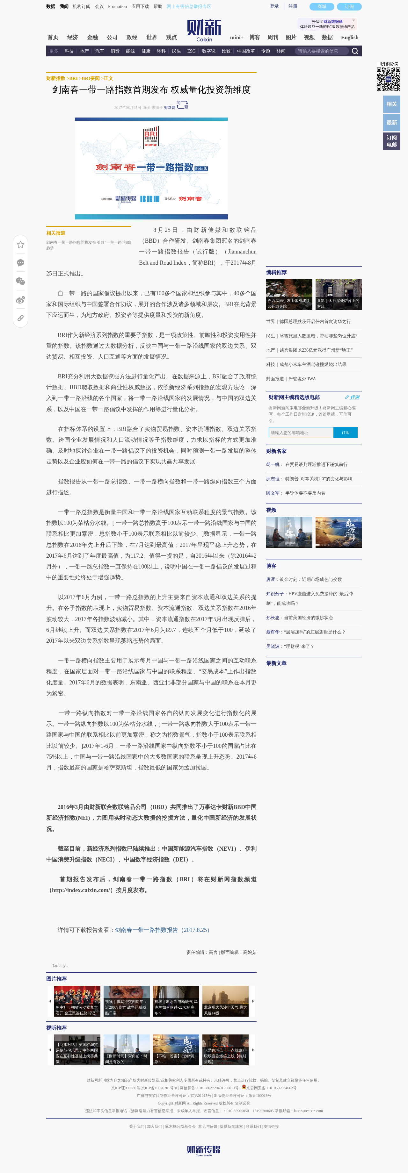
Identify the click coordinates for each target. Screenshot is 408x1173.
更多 (53, 51)
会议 (99, 6)
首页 (52, 37)
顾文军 (273, 493)
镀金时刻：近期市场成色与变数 (311, 579)
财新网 (170, 107)
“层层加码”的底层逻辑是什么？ (315, 632)
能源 (131, 51)
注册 (292, 6)
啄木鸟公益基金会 (181, 1126)
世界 (151, 37)
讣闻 (281, 51)
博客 (254, 37)
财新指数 (55, 78)
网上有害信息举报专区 (189, 6)
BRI (73, 78)
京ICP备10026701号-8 (159, 1088)
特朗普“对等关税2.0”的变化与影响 (319, 478)
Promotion (117, 6)
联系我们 (253, 1126)
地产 (84, 51)
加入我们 (154, 1126)
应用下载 (140, 6)
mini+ (237, 37)
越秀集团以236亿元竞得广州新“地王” (316, 350)
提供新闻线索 (231, 1126)
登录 (274, 6)
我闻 (64, 6)
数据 (50, 6)
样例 (354, 397)
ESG (191, 51)
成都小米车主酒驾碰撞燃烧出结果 (313, 364)
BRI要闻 (91, 78)
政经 (132, 37)
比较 (226, 51)
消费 (115, 51)
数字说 (208, 51)
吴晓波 (273, 646)
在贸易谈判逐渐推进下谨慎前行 (316, 464)
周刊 (272, 37)
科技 (69, 51)
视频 (309, 37)
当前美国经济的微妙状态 (308, 617)
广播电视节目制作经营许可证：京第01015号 (174, 1095)
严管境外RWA (302, 378)
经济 (72, 37)
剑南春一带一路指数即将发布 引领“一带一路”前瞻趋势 (88, 245)
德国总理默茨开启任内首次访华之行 (315, 321)
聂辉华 (273, 632)
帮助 (157, 6)
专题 (265, 51)
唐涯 (270, 579)
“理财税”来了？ (299, 646)
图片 (291, 37)
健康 (146, 51)
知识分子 (275, 593)
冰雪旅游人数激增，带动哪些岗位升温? (318, 335)
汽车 (99, 51)
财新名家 (276, 451)
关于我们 (136, 1126)
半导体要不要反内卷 (305, 493)
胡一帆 (273, 464)
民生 (176, 51)
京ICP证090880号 (125, 1088)
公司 (112, 37)
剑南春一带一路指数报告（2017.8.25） (164, 930)
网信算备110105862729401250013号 (210, 1088)
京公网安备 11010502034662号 (269, 1088)
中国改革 (246, 51)
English (350, 37)
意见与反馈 (207, 1126)
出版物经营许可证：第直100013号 (242, 1095)
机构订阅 (82, 6)
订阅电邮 (392, 141)
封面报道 (275, 378)
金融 (92, 37)
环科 (161, 51)
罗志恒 (273, 478)
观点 (171, 37)
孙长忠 (273, 617)
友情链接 (271, 1126)
